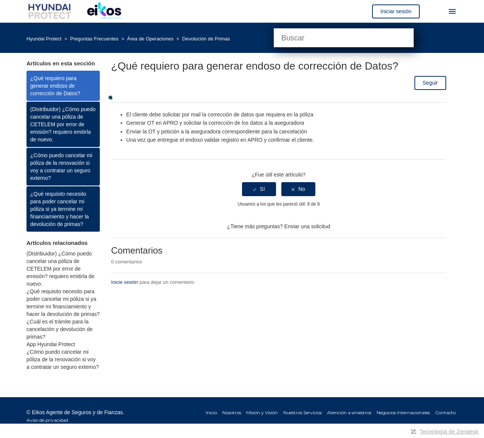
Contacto (445, 412)
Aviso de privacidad (47, 420)
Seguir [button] (430, 83)
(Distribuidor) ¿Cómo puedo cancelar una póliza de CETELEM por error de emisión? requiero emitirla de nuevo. (63, 124)
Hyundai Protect (44, 39)
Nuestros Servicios (302, 412)
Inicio (211, 412)
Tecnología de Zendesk (449, 431)
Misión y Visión (262, 412)
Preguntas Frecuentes (95, 39)
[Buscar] (344, 37)
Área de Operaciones (151, 39)
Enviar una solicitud (307, 226)
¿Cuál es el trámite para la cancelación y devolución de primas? (59, 329)
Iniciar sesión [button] (395, 11)
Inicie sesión (124, 282)
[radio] (259, 189)
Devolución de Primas (206, 39)
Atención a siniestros (349, 412)
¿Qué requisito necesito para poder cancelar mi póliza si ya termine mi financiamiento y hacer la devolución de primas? (59, 209)
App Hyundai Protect (50, 344)
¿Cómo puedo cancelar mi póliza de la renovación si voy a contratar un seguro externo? (61, 166)
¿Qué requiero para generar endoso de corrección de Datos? (55, 85)
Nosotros (231, 412)
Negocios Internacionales (403, 412)
